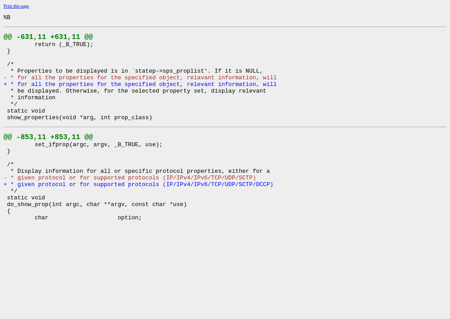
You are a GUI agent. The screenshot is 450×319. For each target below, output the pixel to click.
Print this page (16, 6)
